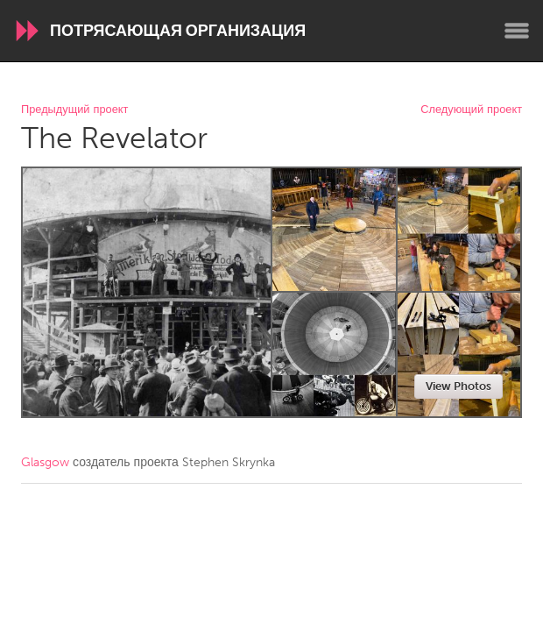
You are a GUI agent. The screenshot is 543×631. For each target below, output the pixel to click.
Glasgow (45, 462)
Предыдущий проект (74, 110)
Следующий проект (471, 110)
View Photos (458, 386)
